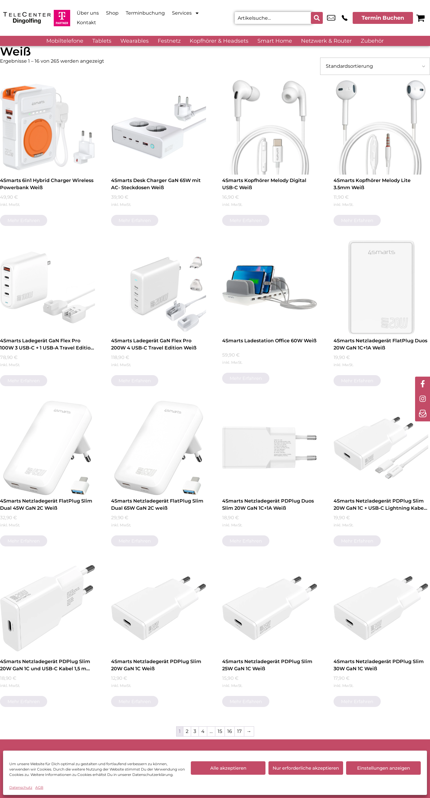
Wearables (134, 41)
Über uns (88, 13)
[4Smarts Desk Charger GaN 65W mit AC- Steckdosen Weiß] (158, 127)
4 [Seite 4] (203, 731)
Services (185, 13)
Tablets (101, 41)
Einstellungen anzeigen (383, 768)
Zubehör (372, 41)
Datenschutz (20, 787)
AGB (39, 787)
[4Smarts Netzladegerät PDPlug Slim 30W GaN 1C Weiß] (381, 608)
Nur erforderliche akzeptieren (306, 768)
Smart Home (274, 41)
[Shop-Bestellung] (375, 66)
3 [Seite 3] (195, 731)
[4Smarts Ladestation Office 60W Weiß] (269, 287)
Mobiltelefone (64, 41)
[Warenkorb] (420, 17)
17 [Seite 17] (239, 731)
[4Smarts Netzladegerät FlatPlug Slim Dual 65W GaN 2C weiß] (158, 447)
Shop (112, 13)
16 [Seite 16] (229, 731)
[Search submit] (317, 18)
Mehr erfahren (23, 220)
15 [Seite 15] (220, 731)
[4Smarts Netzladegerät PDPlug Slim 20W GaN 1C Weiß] (158, 608)
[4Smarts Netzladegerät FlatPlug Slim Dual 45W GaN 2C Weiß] (47, 447)
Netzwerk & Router (326, 41)
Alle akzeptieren (228, 768)
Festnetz (169, 41)
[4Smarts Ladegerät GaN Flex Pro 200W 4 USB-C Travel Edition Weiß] (158, 287)
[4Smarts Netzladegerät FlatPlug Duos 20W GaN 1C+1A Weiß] (381, 287)
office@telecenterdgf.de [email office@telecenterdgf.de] (331, 17)
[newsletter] (422, 413)
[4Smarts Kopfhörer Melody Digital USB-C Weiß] (269, 127)
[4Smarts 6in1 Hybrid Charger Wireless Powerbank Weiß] (47, 127)
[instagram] (422, 399)
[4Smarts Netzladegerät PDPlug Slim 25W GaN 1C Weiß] (269, 608)
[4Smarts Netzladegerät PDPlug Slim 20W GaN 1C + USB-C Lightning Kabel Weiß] (381, 447)
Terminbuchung (145, 13)
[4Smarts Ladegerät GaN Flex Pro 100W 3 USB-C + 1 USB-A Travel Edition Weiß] (47, 287)
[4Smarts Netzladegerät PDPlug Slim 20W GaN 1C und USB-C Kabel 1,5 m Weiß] (47, 608)
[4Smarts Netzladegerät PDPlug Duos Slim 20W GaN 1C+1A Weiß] (269, 447)
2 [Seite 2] (187, 731)
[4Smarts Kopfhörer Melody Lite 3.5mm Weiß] (381, 127)
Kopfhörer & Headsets (219, 41)
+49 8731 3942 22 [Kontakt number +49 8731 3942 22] (344, 17)
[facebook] (422, 384)
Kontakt (86, 22)
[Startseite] (27, 18)
